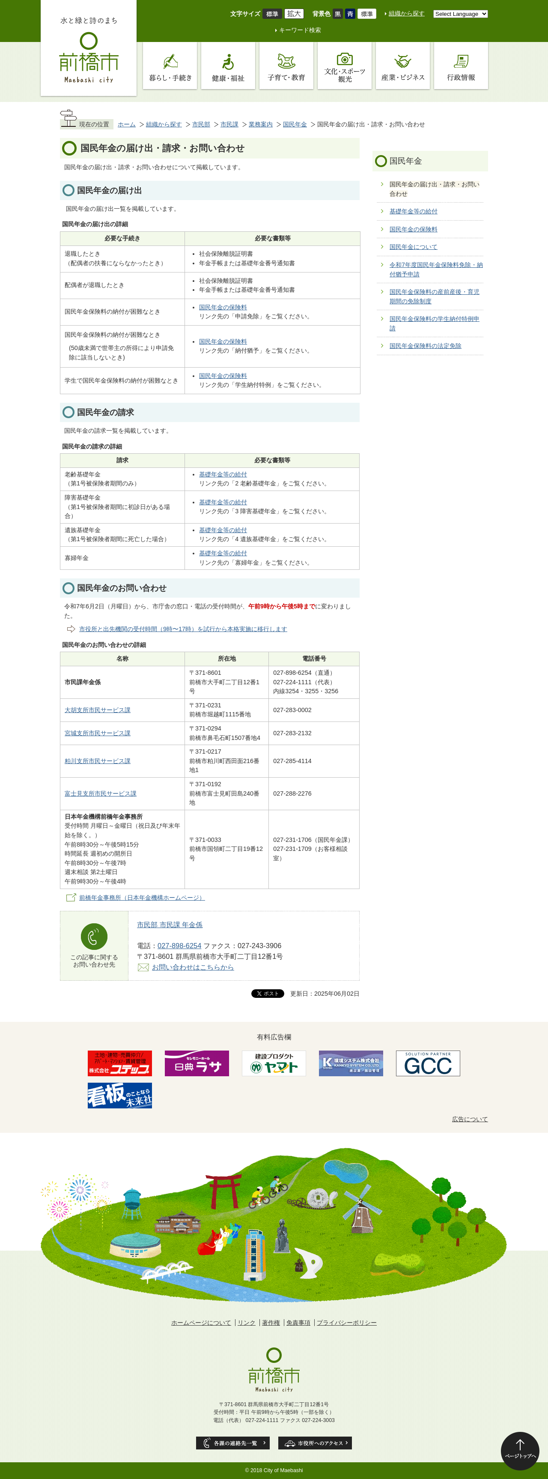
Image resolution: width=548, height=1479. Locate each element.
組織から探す (407, 13)
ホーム (127, 124)
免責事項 (298, 1322)
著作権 (271, 1322)
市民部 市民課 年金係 (170, 924)
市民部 (201, 124)
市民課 (229, 124)
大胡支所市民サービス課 (98, 710)
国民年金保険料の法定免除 (426, 345)
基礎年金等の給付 (223, 474)
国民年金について (414, 246)
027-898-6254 (179, 945)
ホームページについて (201, 1322)
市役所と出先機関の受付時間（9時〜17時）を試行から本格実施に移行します (183, 629)
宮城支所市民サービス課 (98, 733)
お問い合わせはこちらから (193, 967)
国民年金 (295, 124)
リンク (247, 1322)
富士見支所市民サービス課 (101, 793)
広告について (470, 1119)
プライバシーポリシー (347, 1322)
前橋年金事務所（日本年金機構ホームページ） (142, 897)
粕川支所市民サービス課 (98, 760)
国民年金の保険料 (223, 307)
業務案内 (261, 124)
